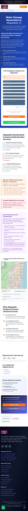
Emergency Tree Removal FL (8, 460)
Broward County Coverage (7, 495)
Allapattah (6, 369)
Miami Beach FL (5, 469)
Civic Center (7, 373)
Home (3, 10)
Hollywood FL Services (6, 479)
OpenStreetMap (20, 288)
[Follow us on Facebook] (2, 446)
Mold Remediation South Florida (8, 458)
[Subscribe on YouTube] (9, 446)
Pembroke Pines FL (5, 481)
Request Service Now (14, 116)
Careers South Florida (6, 491)
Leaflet (14, 288)
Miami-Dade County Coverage (8, 493)
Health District (7, 371)
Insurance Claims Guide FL (7, 489)
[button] (3, 263)
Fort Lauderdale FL (5, 477)
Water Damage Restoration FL (8, 454)
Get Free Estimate (14, 408)
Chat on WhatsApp (14, 122)
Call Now (23, 6)
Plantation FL (4, 483)
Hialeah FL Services (6, 467)
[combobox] (14, 97)
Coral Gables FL (5, 471)
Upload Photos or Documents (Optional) (7, 107)
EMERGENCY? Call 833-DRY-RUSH (14, 2)
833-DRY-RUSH (14, 404)
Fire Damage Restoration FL (7, 456)
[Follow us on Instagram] (6, 446)
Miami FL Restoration (6, 465)
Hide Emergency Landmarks (20, 291)
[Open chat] (25, 508)
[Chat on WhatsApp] (3, 508)
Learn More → (7, 149)
